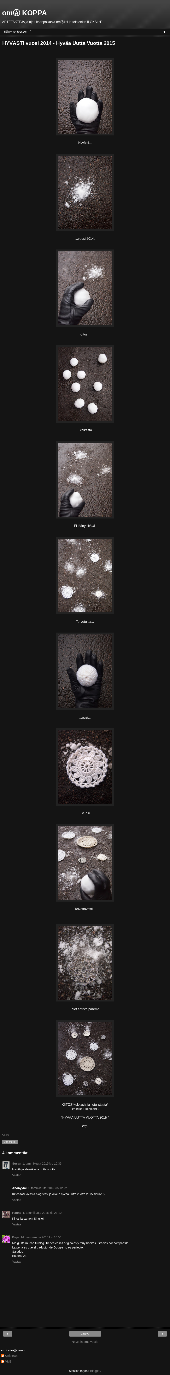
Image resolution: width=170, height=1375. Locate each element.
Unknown (11, 1355)
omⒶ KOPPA (24, 13)
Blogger (95, 1371)
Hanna (16, 1212)
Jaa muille (10, 1141)
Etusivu (85, 1333)
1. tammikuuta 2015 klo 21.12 (42, 1212)
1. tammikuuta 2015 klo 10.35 (41, 1163)
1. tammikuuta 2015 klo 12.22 (47, 1188)
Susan (16, 1163)
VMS (8, 1361)
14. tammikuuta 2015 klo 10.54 (40, 1237)
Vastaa (16, 1175)
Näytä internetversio (85, 1341)
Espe (15, 1237)
